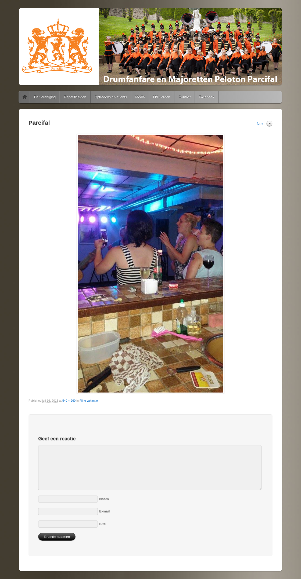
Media (140, 97)
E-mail (104, 511)
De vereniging (45, 97)
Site (102, 524)
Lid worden (161, 97)
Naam (104, 499)
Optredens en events (111, 97)
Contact (184, 97)
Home (25, 97)
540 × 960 (69, 400)
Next (260, 124)
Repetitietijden (75, 97)
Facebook (206, 97)
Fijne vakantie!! (89, 400)
